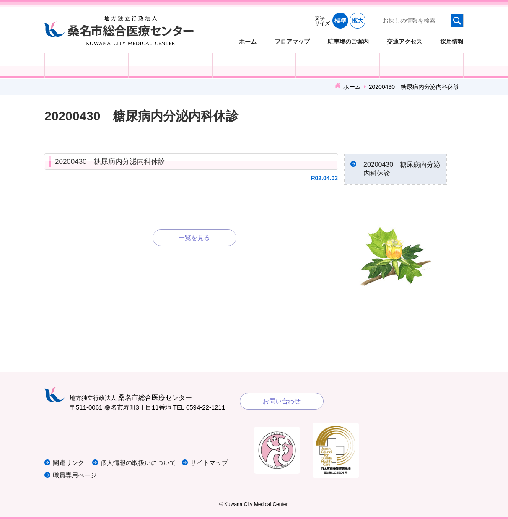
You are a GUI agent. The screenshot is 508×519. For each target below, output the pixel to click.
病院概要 (421, 65)
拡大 (357, 20)
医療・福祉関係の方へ (254, 65)
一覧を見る (194, 237)
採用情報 (452, 41)
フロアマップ (292, 41)
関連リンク (68, 462)
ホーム (248, 41)
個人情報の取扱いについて (138, 462)
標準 (340, 20)
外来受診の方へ (86, 65)
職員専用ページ (75, 475)
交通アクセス (404, 41)
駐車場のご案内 (348, 41)
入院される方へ (170, 65)
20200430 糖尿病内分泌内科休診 (110, 162)
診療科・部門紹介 (337, 65)
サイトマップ (209, 462)
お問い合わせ (282, 401)
